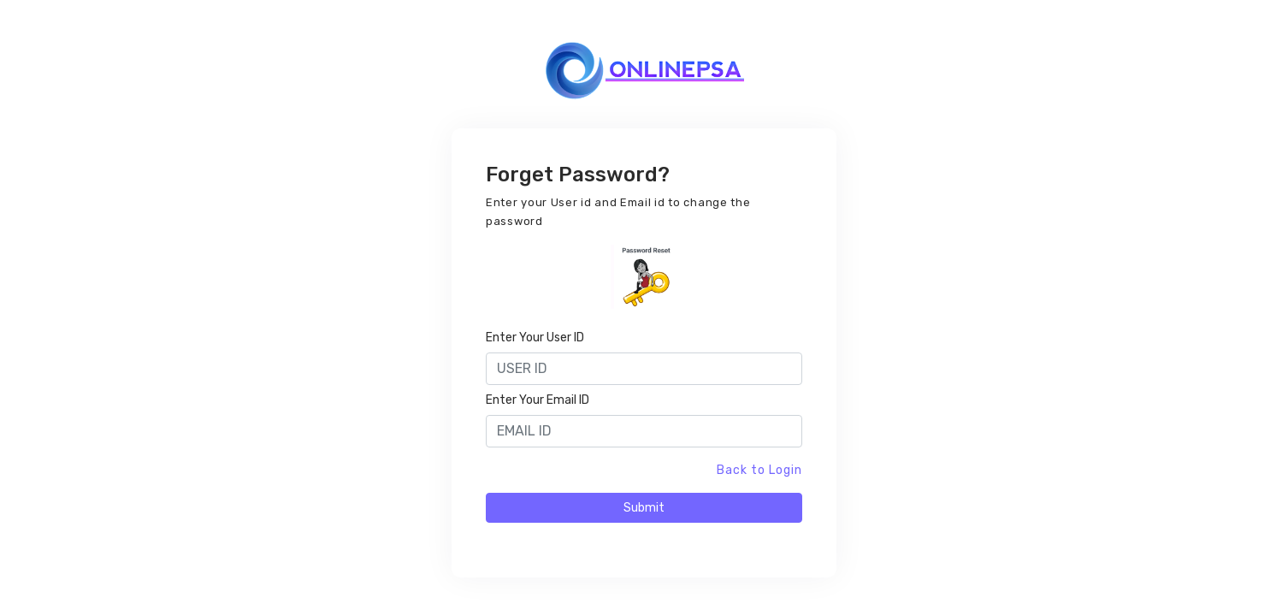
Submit (644, 507)
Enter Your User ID (535, 337)
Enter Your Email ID (537, 400)
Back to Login (759, 470)
